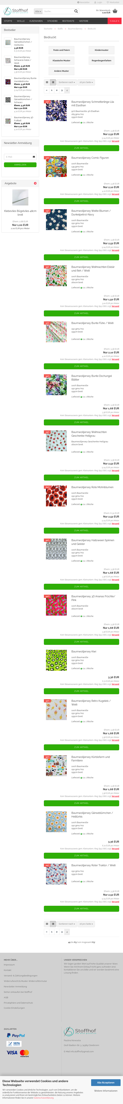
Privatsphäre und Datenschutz (18, 1003)
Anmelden (20, 165)
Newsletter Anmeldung (15, 986)
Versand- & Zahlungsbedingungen (20, 975)
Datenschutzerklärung (43, 1098)
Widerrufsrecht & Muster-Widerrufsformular (25, 981)
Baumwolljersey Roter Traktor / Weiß (93, 865)
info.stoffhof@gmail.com (82, 1051)
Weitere (83, 21)
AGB (6, 997)
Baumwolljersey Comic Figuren (90, 157)
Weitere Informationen (105, 1091)
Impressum (9, 964)
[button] (47, 82)
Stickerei (52, 21)
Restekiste (68, 21)
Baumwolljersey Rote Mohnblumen (92, 487)
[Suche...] (38, 11)
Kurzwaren (36, 21)
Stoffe (8, 21)
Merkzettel (113, 2)
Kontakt (7, 970)
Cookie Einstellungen (14, 1008)
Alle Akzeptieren (105, 1082)
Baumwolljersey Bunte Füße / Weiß (92, 323)
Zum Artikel (81, 148)
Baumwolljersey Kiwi (83, 651)
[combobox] (67, 82)
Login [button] (98, 2)
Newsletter (83, 2)
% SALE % (114, 21)
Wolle (21, 21)
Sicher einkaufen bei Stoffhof (18, 992)
